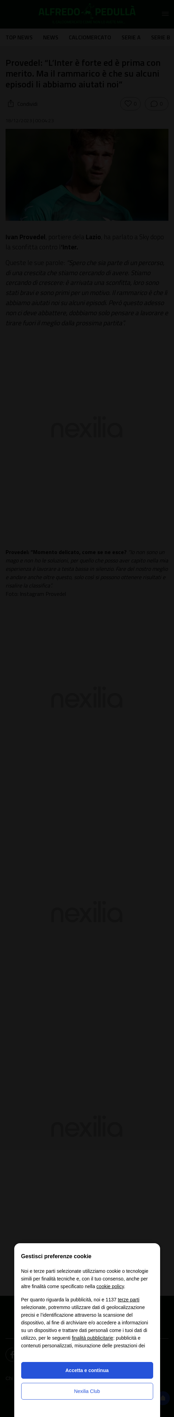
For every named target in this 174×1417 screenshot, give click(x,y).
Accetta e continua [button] (86, 1370)
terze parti (128, 1299)
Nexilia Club (87, 1391)
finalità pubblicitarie (92, 1338)
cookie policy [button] (110, 1286)
